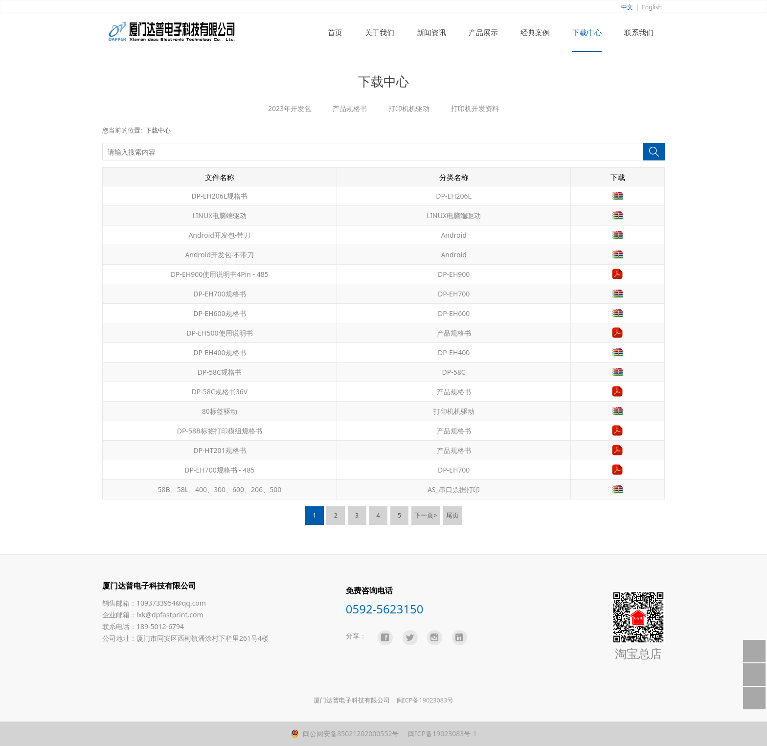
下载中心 (587, 32)
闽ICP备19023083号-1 (441, 733)
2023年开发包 (289, 108)
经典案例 (535, 32)
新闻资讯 (431, 32)
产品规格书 (350, 108)
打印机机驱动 (408, 108)
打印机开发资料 (475, 108)
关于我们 (379, 32)
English (652, 7)
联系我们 (639, 32)
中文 (627, 7)
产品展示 (483, 32)
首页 (335, 32)
